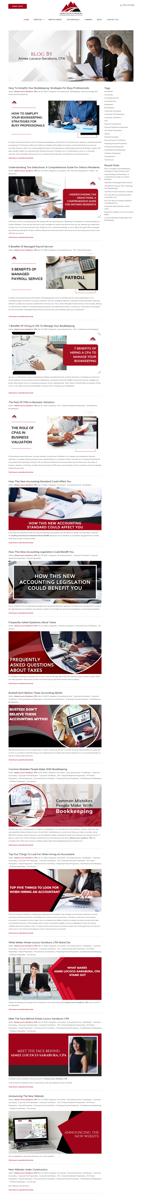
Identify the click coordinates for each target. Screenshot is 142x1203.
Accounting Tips (63, 91)
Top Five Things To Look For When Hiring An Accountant (41, 854)
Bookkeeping (75, 91)
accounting (61, 171)
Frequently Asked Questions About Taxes (32, 622)
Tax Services (31, 781)
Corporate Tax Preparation (28, 776)
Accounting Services (64, 250)
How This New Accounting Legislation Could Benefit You (41, 551)
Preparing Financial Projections (77, 699)
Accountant (61, 485)
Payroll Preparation (84, 250)
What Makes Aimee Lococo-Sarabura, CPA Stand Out (39, 942)
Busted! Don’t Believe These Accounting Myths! (35, 692)
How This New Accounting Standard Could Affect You (40, 481)
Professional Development (18, 94)
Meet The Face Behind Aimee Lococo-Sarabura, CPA (39, 1018)
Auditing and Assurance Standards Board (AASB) (30, 536)
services (38, 20)
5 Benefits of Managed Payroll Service (31, 246)
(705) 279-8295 (128, 5)
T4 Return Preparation (17, 781)
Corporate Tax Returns (81, 555)
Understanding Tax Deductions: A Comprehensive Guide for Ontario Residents (54, 167)
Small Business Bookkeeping (88, 329)
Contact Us (112, 20)
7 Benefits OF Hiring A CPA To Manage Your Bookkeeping (42, 325)
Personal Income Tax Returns (86, 626)
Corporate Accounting (81, 696)
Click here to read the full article (21, 158)
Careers (88, 20)
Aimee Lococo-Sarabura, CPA (81, 838)
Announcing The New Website (26, 1096)
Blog (99, 20)
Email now (17, 6)
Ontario (91, 171)
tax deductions (109, 156)
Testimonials (73, 20)
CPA (68, 171)
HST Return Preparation (113, 130)
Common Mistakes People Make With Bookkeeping (38, 769)
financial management (89, 91)
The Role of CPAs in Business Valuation (31, 402)
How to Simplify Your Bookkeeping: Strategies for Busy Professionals (49, 88)
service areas (55, 20)
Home (26, 20)
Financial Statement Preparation (73, 406)
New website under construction (28, 1169)
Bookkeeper (87, 485)
